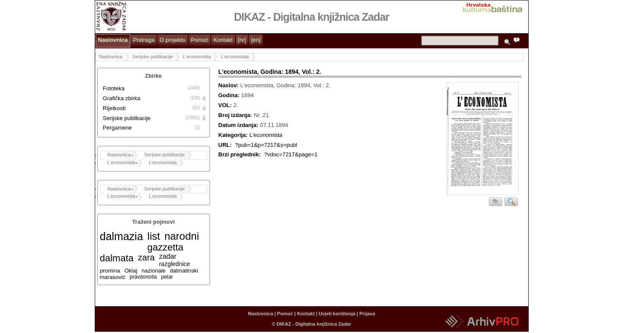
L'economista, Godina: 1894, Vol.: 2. (269, 71)
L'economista (197, 56)
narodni (181, 236)
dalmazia (121, 236)
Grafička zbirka (122, 98)
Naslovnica (113, 40)
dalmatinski (184, 270)
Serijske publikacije (152, 56)
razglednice (174, 263)
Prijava (367, 313)
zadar (168, 256)
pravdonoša (143, 277)
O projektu (173, 40)
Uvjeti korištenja (337, 313)
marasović (112, 277)
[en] (255, 40)
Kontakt (222, 40)
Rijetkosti (114, 108)
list (154, 236)
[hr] (242, 40)
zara (146, 257)
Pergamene (117, 127)
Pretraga (143, 40)
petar (167, 277)
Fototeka (114, 88)
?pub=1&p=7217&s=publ (266, 145)
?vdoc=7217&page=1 (291, 154)
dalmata (117, 258)
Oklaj (130, 270)
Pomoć (199, 40)
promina (110, 270)
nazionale (153, 270)
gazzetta (165, 247)
